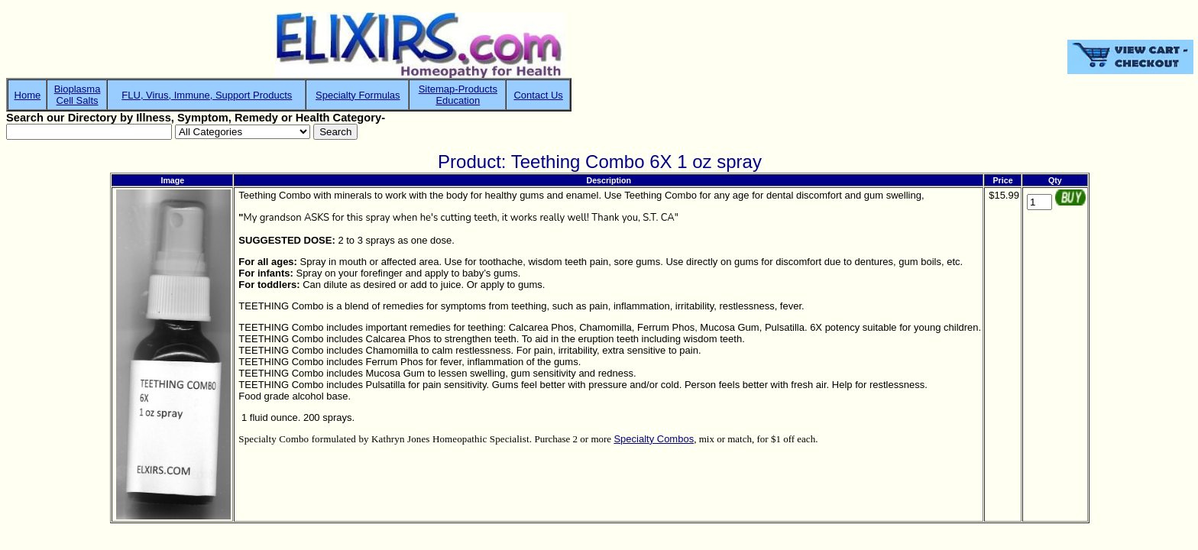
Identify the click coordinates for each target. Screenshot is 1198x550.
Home (28, 95)
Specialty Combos (654, 439)
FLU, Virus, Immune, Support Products (206, 95)
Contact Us (537, 95)
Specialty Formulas (358, 95)
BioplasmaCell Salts (77, 94)
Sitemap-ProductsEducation (458, 94)
